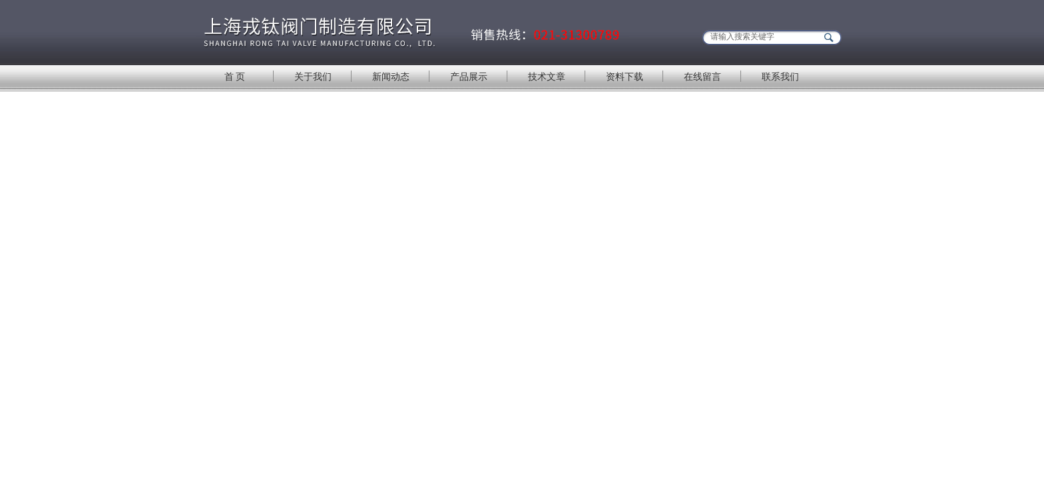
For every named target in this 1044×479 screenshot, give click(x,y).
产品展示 (468, 76)
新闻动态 (390, 76)
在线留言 (702, 76)
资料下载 (624, 76)
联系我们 (780, 76)
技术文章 (546, 76)
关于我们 (313, 76)
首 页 (235, 76)
